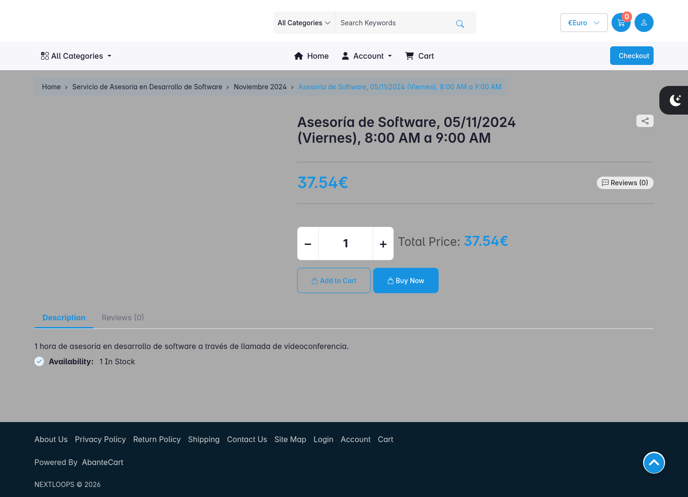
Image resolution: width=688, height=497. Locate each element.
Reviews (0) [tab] (123, 317)
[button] (621, 22)
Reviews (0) (629, 183)
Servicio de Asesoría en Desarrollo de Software (147, 87)
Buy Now (406, 280)
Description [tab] (64, 317)
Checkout (633, 56)
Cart (419, 56)
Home (311, 56)
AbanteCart (102, 462)
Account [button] (363, 56)
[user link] (644, 22)
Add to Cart (334, 280)
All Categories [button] (72, 56)
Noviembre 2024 (260, 87)
